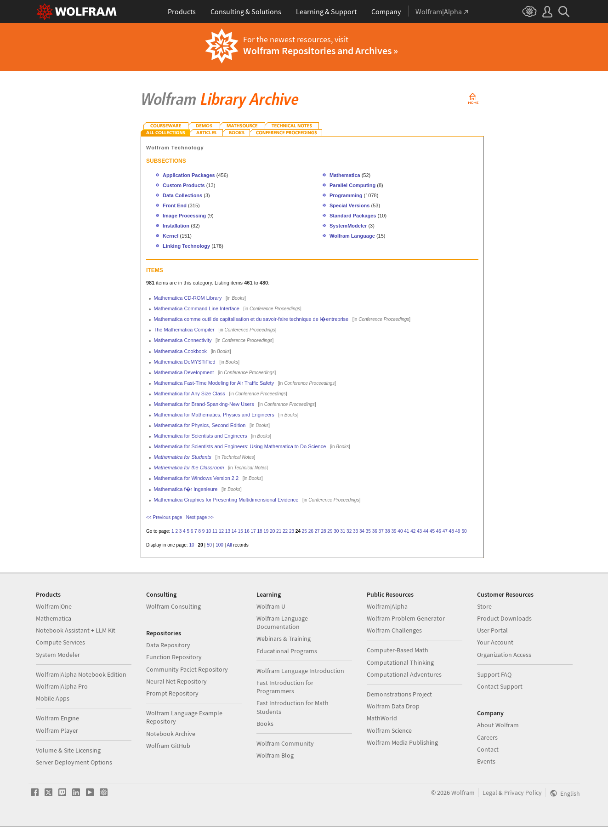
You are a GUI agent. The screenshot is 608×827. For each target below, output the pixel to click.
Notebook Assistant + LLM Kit (75, 630)
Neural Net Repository (176, 681)
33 (355, 531)
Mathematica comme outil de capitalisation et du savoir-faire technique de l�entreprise (251, 319)
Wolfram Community (285, 743)
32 (349, 531)
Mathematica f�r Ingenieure (186, 489)
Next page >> (200, 517)
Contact (488, 749)
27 (317, 531)
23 (291, 531)
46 (438, 531)
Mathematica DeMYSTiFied (185, 362)
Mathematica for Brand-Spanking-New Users (204, 404)
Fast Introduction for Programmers (284, 687)
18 (259, 531)
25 (304, 531)
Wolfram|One (54, 606)
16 (247, 531)
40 (400, 531)
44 (425, 531)
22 (285, 531)
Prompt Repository (172, 693)
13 (227, 531)
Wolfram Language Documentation (282, 622)
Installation (176, 225)
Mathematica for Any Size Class (189, 393)
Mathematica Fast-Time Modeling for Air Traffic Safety (214, 383)
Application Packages (189, 175)
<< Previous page (164, 517)
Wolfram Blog (275, 755)
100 (219, 545)
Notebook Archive (170, 734)
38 (387, 531)
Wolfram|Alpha (387, 606)
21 (278, 531)
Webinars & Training (283, 638)
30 (336, 531)
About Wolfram (498, 725)
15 (240, 531)
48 (451, 531)
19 (265, 531)
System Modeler (58, 654)
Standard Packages (353, 215)
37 (381, 531)
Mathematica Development (184, 372)
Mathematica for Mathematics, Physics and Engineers (214, 414)
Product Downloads (504, 618)
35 (368, 531)
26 (310, 531)
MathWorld (382, 718)
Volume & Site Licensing (68, 750)
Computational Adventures (404, 674)
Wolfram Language (352, 236)
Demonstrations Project (399, 694)
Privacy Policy (523, 792)
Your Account (495, 642)
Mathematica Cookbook (180, 351)
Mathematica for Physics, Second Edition (200, 425)
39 (393, 531)
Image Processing (184, 215)
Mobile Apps (52, 698)
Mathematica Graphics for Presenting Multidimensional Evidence (226, 499)
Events (486, 761)
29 (329, 531)
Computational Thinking (400, 662)
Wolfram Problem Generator (406, 618)
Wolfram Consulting (173, 606)
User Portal (492, 630)
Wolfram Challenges (394, 630)
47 (445, 531)
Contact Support (500, 686)
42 (412, 531)
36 (374, 531)
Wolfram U (270, 606)
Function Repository (174, 657)
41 (406, 531)
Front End (175, 205)
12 (221, 531)
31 (342, 531)
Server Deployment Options (74, 762)
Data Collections (182, 195)
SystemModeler (348, 225)
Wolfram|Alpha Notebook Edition (81, 674)
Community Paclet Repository (187, 669)
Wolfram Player (57, 730)
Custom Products (184, 185)
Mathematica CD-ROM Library (188, 298)
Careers (487, 737)
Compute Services (60, 642)
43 (419, 531)
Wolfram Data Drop (393, 706)
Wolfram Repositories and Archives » (320, 50)
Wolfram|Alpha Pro (62, 686)
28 (323, 531)
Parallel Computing (352, 185)
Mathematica (346, 175)
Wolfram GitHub (168, 745)
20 (272, 531)
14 (234, 531)
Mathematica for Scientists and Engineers (200, 436)
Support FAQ (494, 674)
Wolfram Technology (175, 147)
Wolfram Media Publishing (402, 742)
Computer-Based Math (397, 650)
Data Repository (168, 645)
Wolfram (463, 792)
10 (208, 531)
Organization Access (504, 654)
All (229, 545)
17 (253, 531)
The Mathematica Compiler (184, 329)
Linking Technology (186, 246)
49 (457, 531)
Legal (490, 792)
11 (214, 531)
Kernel (170, 236)
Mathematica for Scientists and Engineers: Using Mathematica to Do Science (240, 446)
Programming (346, 195)
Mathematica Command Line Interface (196, 308)
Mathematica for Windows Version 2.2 (196, 478)
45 (432, 531)
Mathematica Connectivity (183, 340)
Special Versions (349, 205)
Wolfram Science (389, 730)
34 (361, 531)
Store (484, 606)
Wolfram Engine (57, 718)
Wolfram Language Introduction (300, 671)
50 (463, 531)
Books (264, 723)
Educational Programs (286, 651)
